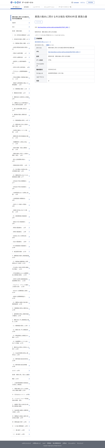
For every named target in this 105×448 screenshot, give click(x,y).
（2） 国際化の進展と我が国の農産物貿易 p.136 (20, 303)
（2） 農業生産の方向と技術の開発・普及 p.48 (20, 125)
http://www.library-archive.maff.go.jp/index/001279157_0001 (53, 27)
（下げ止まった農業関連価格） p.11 (20, 72)
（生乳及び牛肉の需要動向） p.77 (20, 181)
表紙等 (14, 22)
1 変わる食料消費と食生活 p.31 (20, 109)
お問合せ (65, 443)
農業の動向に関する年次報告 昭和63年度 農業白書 (20, 17)
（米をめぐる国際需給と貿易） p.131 (20, 291)
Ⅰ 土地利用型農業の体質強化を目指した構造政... (20, 383)
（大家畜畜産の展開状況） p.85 (19, 199)
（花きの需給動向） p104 (19, 241)
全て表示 (52, 45)
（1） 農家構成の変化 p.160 (19, 325)
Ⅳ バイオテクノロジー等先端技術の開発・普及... (20, 399)
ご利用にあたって (37, 443)
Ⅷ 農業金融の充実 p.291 (19, 422)
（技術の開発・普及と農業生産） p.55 (19, 148)
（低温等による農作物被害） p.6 (20, 62)
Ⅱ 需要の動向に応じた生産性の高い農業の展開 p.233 (20, 389)
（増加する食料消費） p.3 (19, 53)
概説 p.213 (15, 378)
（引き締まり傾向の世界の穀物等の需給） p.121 (20, 268)
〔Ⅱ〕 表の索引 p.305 (18, 434)
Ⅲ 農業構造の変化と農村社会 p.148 (20, 309)
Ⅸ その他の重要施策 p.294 (20, 426)
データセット (16, 7)
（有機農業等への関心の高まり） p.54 (19, 142)
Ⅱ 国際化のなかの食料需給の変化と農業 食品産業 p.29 (20, 103)
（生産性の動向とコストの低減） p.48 (19, 131)
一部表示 (47, 45)
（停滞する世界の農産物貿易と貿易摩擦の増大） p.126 (20, 279)
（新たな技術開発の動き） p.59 (19, 160)
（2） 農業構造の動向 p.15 (19, 88)
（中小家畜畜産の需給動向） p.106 (20, 246)
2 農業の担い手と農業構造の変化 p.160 (20, 320)
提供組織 (26, 7)
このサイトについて (26, 443)
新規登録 (90, 2)
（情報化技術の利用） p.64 (19, 165)
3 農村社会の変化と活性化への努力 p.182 (20, 348)
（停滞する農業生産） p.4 (19, 57)
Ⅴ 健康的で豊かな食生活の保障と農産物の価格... (20, 405)
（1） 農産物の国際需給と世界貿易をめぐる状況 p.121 (20, 262)
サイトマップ (80, 443)
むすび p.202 (16, 370)
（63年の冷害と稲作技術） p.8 (20, 67)
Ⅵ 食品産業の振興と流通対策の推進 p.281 (20, 411)
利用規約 (49, 443)
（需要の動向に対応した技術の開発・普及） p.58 (20, 154)
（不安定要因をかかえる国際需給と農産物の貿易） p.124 (20, 274)
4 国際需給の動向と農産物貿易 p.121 (21, 256)
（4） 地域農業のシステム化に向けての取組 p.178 (20, 342)
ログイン (82, 2)
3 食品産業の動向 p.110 (19, 251)
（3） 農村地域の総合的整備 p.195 (20, 365)
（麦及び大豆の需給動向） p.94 (19, 222)
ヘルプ (43, 443)
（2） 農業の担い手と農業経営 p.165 (20, 330)
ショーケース (36, 7)
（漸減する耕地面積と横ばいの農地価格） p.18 (20, 83)
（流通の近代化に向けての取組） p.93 (19, 211)
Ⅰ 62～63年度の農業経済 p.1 (20, 35)
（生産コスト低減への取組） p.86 (20, 205)
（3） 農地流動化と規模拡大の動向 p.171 (20, 336)
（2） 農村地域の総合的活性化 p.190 (20, 359)
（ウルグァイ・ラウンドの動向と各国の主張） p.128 (20, 285)
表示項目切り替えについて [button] (43, 41)
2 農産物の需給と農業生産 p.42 (20, 115)
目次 (13, 26)
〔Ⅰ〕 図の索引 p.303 (18, 430)
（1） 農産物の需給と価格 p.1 (20, 43)
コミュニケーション (49, 7)
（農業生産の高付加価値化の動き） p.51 (20, 136)
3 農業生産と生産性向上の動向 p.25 (21, 97)
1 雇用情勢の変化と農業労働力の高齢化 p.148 (20, 314)
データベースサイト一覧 (65, 7)
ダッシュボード (71, 443)
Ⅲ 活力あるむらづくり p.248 (20, 394)
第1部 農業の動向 (17, 31)
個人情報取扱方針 (57, 443)
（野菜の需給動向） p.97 (19, 227)
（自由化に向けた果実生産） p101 (20, 236)
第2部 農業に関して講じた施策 (20, 374)
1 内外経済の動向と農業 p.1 (20, 39)
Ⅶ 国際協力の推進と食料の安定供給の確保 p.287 (20, 416)
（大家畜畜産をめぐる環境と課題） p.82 (20, 193)
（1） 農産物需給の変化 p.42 (20, 120)
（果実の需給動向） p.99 (19, 231)
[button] (75, 2)
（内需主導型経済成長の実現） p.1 (20, 48)
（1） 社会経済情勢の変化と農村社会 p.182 (20, 353)
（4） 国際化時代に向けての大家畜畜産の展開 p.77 (20, 176)
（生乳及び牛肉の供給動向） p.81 (20, 187)
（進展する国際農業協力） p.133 (19, 297)
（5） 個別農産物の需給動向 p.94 (20, 216)
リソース (38, 22)
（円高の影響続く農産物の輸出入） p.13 (20, 78)
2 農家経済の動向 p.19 (18, 93)
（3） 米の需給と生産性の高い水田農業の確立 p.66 (20, 170)
